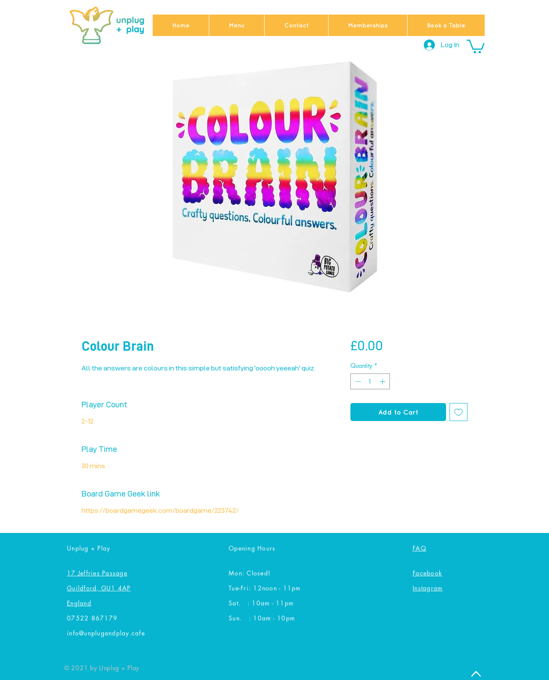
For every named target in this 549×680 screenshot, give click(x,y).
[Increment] (383, 381)
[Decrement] (357, 381)
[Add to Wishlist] (458, 412)
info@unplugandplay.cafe (106, 633)
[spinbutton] (370, 381)
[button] (476, 45)
